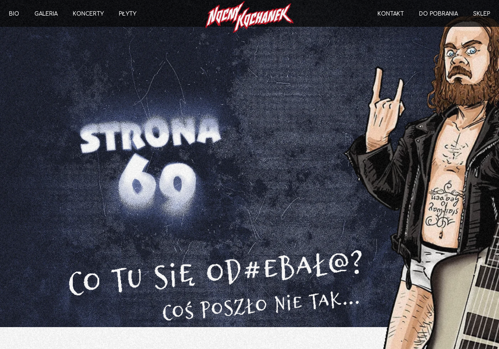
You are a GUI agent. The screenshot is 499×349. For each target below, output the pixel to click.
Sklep (481, 14)
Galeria (46, 14)
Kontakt (390, 14)
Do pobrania (438, 14)
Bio (14, 14)
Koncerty (88, 14)
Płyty (127, 14)
